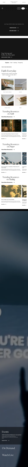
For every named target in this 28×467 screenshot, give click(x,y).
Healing (15, 62)
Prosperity (20, 62)
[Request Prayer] (23, 464)
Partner (4, 2)
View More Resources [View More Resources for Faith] (8, 116)
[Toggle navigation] (2, 8)
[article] (14, 435)
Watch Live (24, 2)
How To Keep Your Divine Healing (7, 199)
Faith (11, 62)
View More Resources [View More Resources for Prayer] (8, 149)
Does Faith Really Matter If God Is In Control (9, 133)
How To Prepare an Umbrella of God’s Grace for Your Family (10, 167)
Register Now (5, 440)
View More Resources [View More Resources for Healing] (8, 182)
